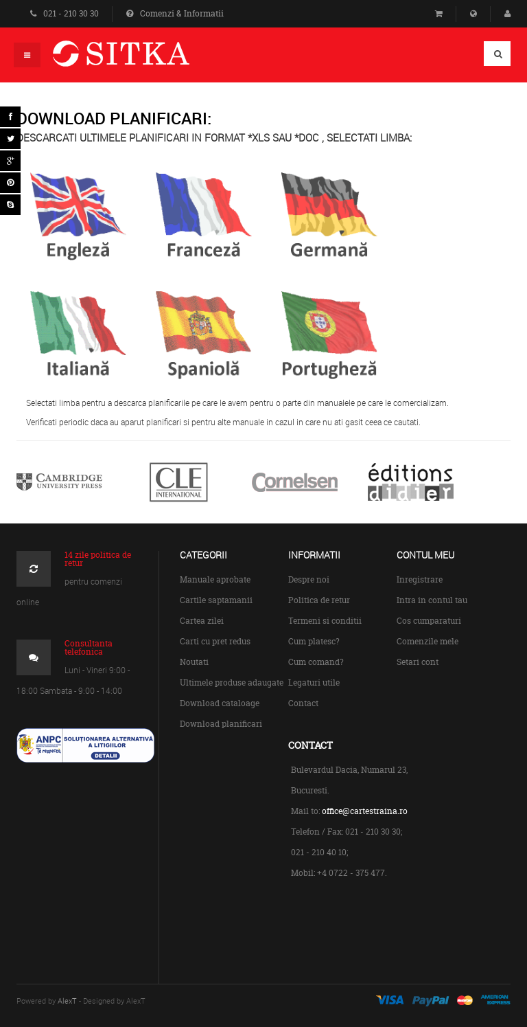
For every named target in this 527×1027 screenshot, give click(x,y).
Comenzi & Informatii (175, 13)
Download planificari (221, 724)
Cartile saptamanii (216, 600)
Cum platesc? (314, 641)
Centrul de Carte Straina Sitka (141, 59)
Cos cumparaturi (429, 621)
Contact (303, 703)
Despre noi (308, 579)
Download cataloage (219, 703)
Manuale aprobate (215, 579)
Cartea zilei (202, 621)
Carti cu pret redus (215, 641)
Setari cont (417, 662)
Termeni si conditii (325, 621)
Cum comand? (316, 662)
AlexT (67, 1000)
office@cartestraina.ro (365, 811)
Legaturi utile (314, 682)
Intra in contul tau (432, 600)
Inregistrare (420, 579)
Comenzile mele (427, 641)
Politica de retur (319, 600)
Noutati (194, 662)
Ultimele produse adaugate (231, 682)
